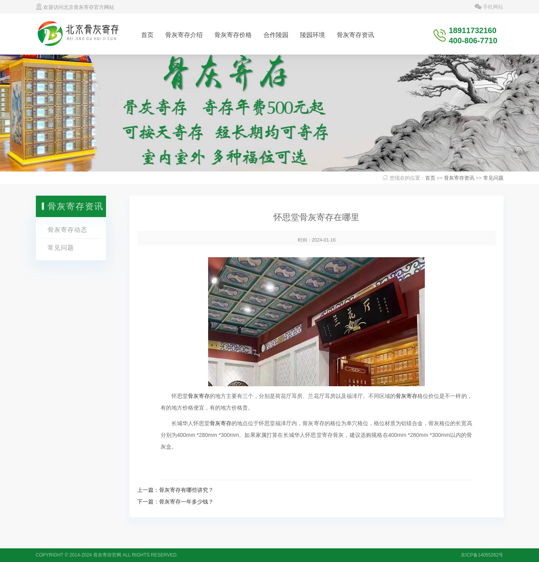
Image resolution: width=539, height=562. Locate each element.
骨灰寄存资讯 (355, 35)
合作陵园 (275, 35)
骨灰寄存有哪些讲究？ (186, 490)
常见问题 (493, 178)
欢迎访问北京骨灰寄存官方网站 (75, 7)
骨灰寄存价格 (233, 35)
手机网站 (489, 7)
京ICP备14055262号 (482, 555)
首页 (147, 35)
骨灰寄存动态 (67, 229)
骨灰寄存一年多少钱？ (186, 501)
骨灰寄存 (199, 396)
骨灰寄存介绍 (184, 35)
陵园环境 (312, 35)
